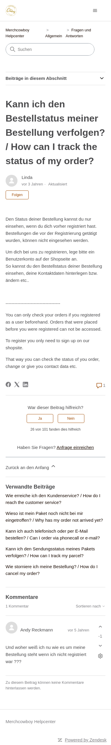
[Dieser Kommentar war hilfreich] (100, 627)
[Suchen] (50, 49)
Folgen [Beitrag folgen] (17, 195)
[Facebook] (8, 384)
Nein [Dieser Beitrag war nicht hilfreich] (71, 418)
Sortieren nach (90, 606)
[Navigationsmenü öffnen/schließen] (94, 10)
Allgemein (53, 36)
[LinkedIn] (25, 384)
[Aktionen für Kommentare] (100, 656)
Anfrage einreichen (75, 447)
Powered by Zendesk (86, 739)
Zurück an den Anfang (31, 466)
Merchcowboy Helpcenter (31, 721)
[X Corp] (17, 384)
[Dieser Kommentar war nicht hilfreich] (100, 645)
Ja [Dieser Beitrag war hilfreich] (40, 418)
